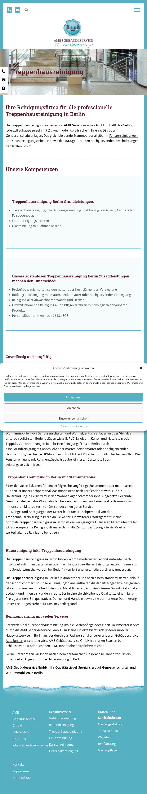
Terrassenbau (108, 731)
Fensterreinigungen (123, 135)
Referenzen (20, 732)
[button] (141, 368)
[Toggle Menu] (137, 10)
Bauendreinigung (61, 725)
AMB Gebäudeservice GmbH (24, 719)
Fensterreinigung (61, 744)
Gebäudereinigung (62, 718)
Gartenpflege (107, 750)
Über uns (19, 739)
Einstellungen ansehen (73, 418)
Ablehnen (73, 408)
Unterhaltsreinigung (63, 751)
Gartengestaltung (110, 724)
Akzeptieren (73, 397)
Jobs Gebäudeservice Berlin (32, 745)
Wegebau (105, 737)
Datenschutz (67, 426)
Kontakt (18, 764)
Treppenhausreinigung (65, 731)
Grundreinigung (24, 449)
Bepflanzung (107, 744)
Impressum (82, 426)
